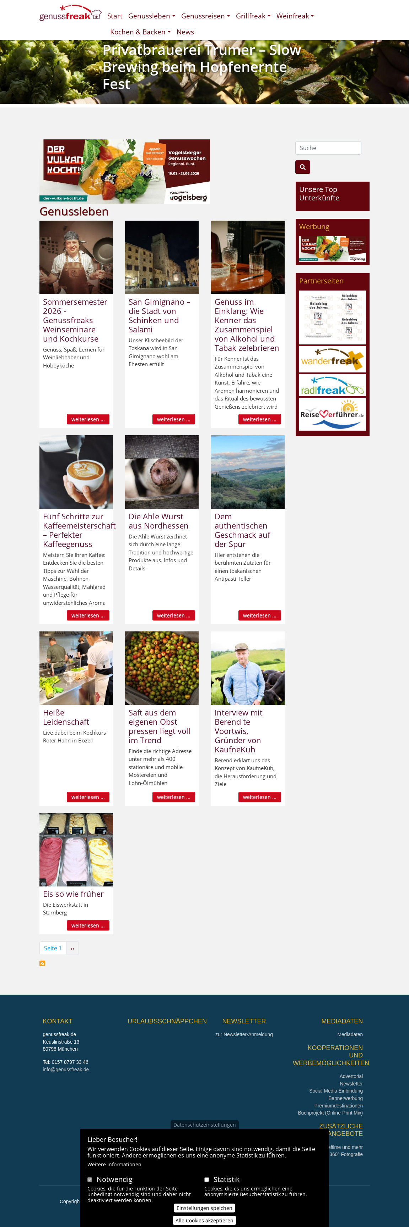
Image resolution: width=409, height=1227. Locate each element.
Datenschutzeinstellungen (204, 1127)
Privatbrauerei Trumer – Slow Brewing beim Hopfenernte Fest (201, 66)
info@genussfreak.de (66, 1069)
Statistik (227, 1182)
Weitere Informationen (114, 1167)
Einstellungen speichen (204, 1210)
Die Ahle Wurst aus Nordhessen (159, 521)
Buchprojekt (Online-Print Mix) (330, 1113)
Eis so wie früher (73, 893)
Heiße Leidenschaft (66, 717)
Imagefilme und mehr (340, 1147)
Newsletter (351, 1084)
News (185, 32)
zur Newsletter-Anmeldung (244, 1034)
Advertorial (351, 1076)
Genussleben (149, 16)
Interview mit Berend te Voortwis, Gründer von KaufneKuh (239, 731)
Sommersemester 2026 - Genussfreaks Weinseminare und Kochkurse (75, 320)
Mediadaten (350, 1034)
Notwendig (115, 1182)
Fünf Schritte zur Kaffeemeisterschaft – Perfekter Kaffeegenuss (79, 530)
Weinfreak (292, 16)
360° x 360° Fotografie (338, 1154)
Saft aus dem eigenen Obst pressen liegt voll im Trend (159, 726)
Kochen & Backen (138, 32)
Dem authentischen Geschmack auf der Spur (242, 530)
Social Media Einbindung (336, 1091)
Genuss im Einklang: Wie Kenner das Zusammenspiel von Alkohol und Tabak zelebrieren (247, 324)
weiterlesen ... (88, 419)
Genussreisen (203, 16)
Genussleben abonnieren (42, 963)
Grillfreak (250, 16)
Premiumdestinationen (338, 1106)
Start (115, 16)
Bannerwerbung (345, 1098)
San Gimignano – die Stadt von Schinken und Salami (159, 315)
